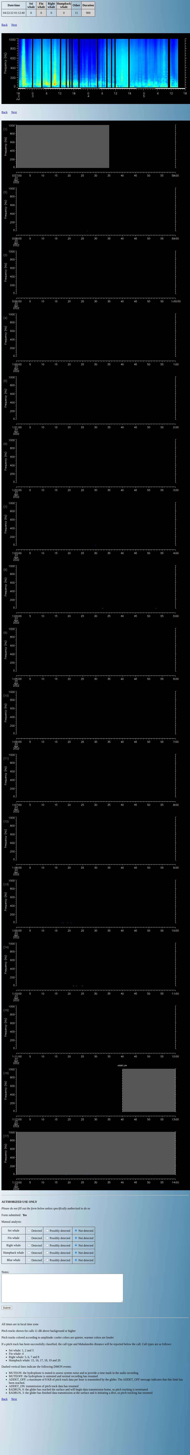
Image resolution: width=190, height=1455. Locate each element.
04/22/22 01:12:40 (14, 12)
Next (14, 24)
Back (4, 24)
